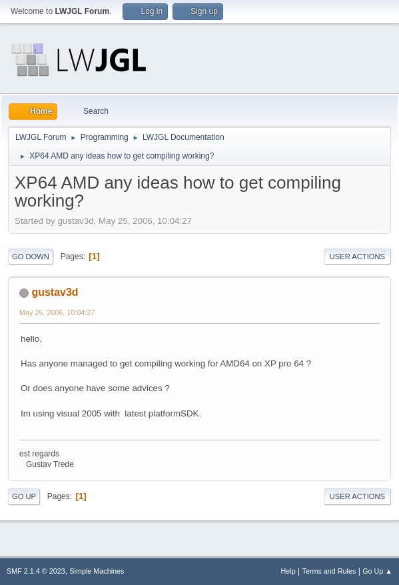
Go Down (30, 257)
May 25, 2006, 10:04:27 (57, 312)
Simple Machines (96, 571)
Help (288, 571)
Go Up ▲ (377, 571)
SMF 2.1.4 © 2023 (36, 571)
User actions (357, 257)
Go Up (24, 496)
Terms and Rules (329, 571)
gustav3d (54, 292)
